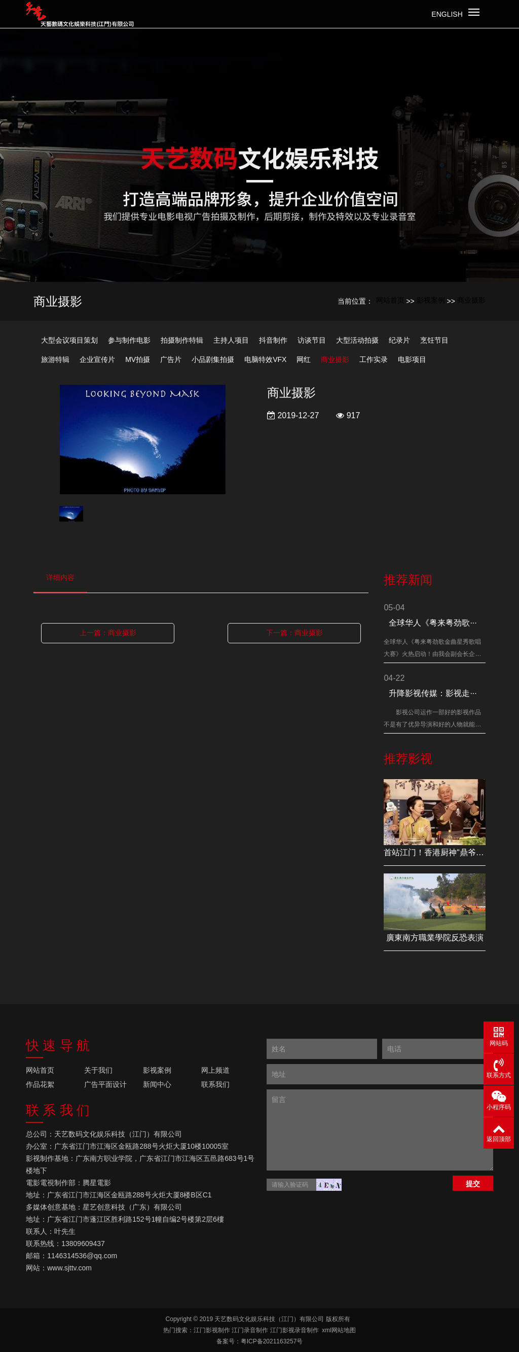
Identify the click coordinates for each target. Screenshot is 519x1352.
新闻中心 (157, 1084)
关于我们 (98, 1070)
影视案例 (431, 300)
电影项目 (412, 359)
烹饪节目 (434, 340)
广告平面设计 (105, 1084)
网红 (303, 359)
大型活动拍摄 (357, 340)
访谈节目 (312, 340)
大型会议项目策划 (69, 340)
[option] (142, 440)
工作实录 (373, 359)
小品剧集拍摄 (213, 359)
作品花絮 (40, 1084)
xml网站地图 (339, 1330)
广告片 (170, 359)
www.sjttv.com (69, 1268)
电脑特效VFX (265, 359)
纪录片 (399, 340)
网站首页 (390, 300)
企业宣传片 (97, 359)
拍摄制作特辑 (182, 340)
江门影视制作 (212, 1330)
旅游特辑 (55, 359)
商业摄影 (471, 300)
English (446, 14)
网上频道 (215, 1070)
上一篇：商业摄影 (108, 633)
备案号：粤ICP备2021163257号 (259, 1341)
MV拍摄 (137, 359)
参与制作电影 (129, 340)
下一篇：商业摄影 (294, 633)
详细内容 (60, 577)
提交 (473, 1184)
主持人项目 (231, 340)
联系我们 (215, 1084)
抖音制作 (273, 340)
